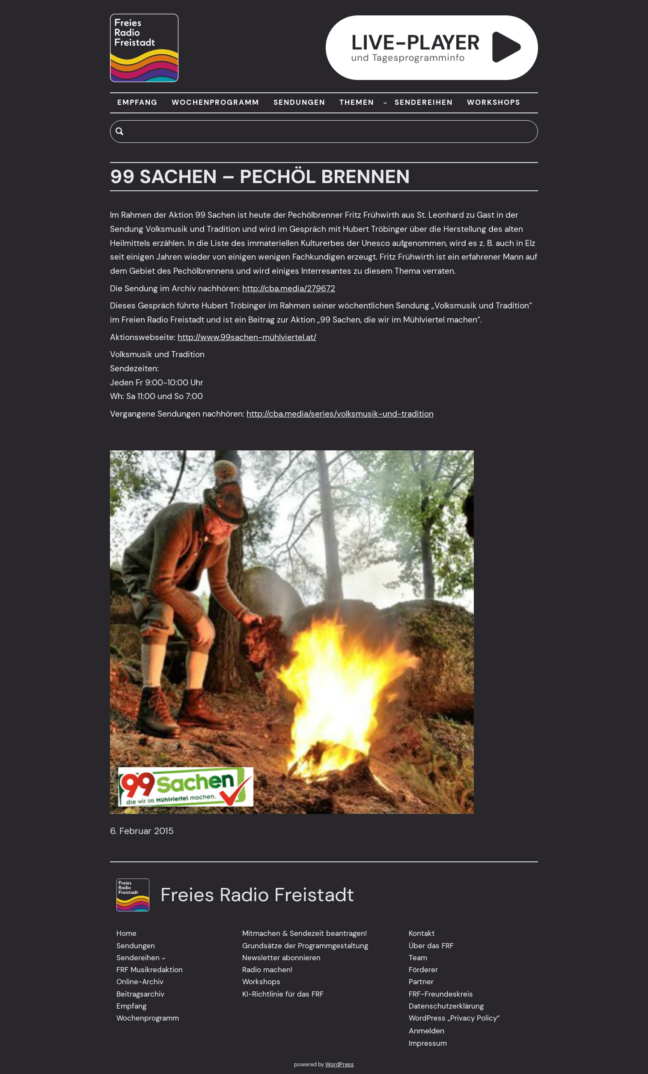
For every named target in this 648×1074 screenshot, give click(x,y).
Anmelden (426, 1031)
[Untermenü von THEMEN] (385, 103)
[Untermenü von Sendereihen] (163, 958)
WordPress (339, 1064)
